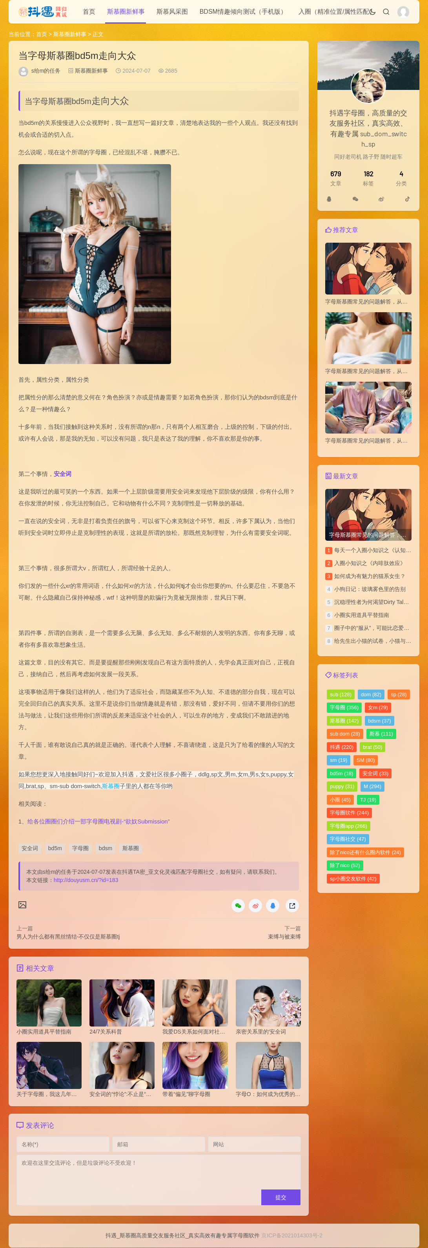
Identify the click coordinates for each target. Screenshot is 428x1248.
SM (366, 760)
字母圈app (348, 826)
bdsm (105, 848)
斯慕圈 (111, 786)
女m (378, 707)
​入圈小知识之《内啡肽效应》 (370, 563)
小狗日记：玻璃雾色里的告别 (370, 589)
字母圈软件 (349, 813)
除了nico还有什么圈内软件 (365, 852)
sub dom (345, 734)
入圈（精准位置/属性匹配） (337, 11)
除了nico (345, 865)
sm (338, 760)
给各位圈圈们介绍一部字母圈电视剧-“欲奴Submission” (98, 821)
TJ (368, 800)
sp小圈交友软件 (353, 879)
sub (341, 694)
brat (372, 747)
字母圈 (80, 848)
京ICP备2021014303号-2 (291, 1236)
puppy (342, 786)
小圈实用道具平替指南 (361, 615)
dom (371, 694)
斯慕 (381, 734)
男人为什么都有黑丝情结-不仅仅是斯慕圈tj (68, 936)
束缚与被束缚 (284, 936)
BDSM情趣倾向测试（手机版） (243, 11)
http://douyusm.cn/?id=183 (86, 880)
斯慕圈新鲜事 (126, 11)
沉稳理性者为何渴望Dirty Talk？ (373, 602)
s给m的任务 (46, 71)
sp (398, 694)
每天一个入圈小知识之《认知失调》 (378, 550)
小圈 (340, 800)
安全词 (62, 473)
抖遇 (341, 747)
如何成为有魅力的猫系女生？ (370, 576)
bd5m (55, 848)
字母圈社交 (348, 839)
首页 (89, 11)
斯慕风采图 (172, 11)
